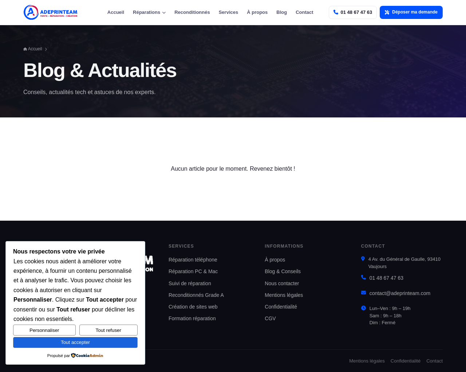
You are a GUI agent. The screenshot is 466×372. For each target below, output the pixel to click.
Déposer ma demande (411, 12)
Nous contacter (282, 283)
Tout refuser (108, 330)
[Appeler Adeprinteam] (353, 12)
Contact (304, 12)
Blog (281, 12)
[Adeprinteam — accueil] (50, 12)
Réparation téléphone (193, 260)
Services (228, 12)
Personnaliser (44, 330)
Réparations (149, 12)
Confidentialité (281, 307)
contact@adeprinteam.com (400, 293)
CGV (270, 318)
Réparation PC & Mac (193, 271)
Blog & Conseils (283, 271)
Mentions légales (284, 295)
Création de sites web (193, 307)
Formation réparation (192, 318)
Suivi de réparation (190, 283)
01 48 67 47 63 (386, 278)
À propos (257, 12)
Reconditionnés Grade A (196, 295)
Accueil (115, 12)
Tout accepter (75, 342)
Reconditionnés (192, 12)
